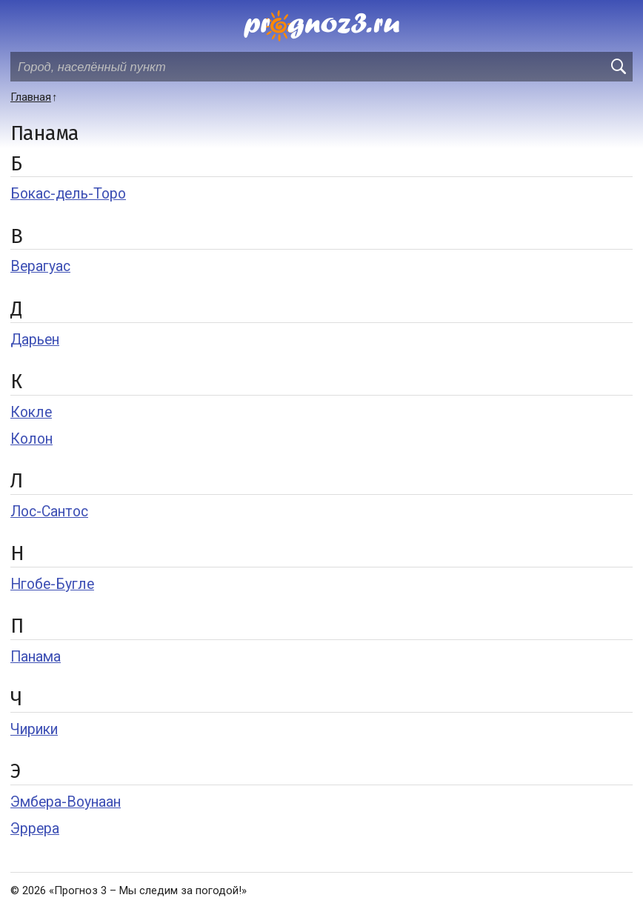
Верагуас (40, 266)
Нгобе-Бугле (52, 584)
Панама (35, 656)
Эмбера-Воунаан (65, 801)
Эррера (34, 828)
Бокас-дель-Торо (68, 193)
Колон (31, 438)
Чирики (34, 729)
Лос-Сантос (49, 511)
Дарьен (34, 339)
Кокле (31, 412)
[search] (618, 66)
